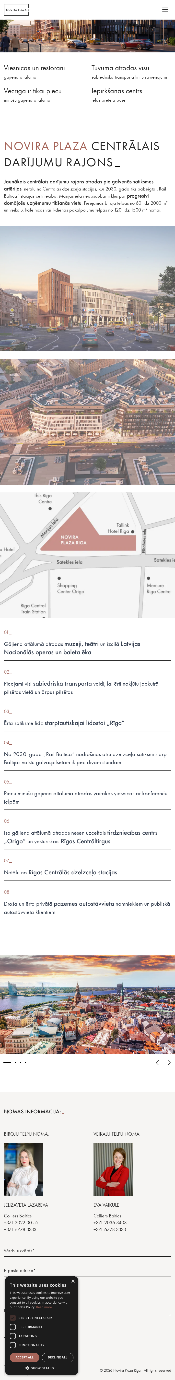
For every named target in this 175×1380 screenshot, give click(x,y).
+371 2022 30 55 (21, 1222)
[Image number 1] (7, 1063)
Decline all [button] (58, 1357)
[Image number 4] (25, 1063)
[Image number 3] (21, 1063)
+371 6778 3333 (20, 1229)
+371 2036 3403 (110, 1222)
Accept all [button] (25, 1357)
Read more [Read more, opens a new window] (44, 1307)
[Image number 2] (16, 1063)
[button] (41, 1368)
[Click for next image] (169, 1063)
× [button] (73, 1281)
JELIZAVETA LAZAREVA (26, 1205)
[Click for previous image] (157, 1063)
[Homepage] (16, 10)
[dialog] (41, 1325)
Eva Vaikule (106, 1205)
